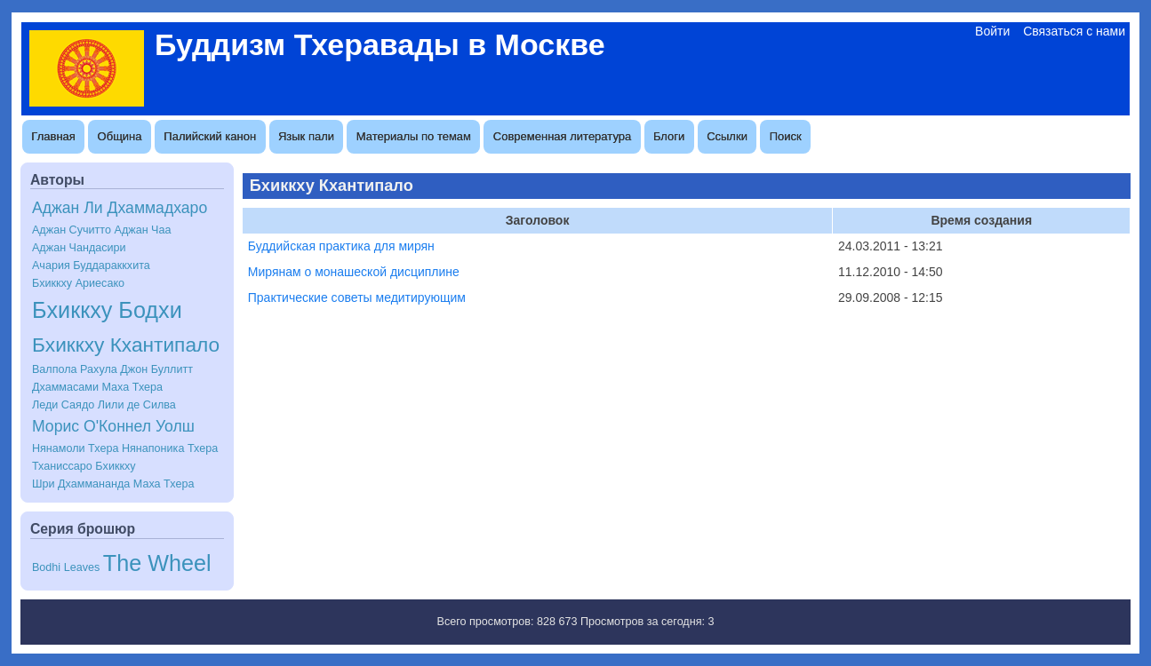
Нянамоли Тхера (75, 448)
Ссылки (727, 136)
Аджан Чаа (142, 230)
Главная (53, 136)
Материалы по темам (413, 136)
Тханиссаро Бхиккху (84, 466)
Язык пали (306, 136)
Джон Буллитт (156, 369)
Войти (992, 31)
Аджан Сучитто (71, 230)
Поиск (786, 136)
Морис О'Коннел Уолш (113, 426)
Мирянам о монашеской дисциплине (354, 272)
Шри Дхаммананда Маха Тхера (113, 484)
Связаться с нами (1074, 31)
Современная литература (562, 136)
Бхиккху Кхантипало (126, 344)
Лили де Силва (137, 405)
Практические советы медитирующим (357, 297)
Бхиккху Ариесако (78, 283)
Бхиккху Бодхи (107, 309)
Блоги (668, 136)
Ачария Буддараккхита (91, 265)
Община (120, 136)
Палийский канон (210, 136)
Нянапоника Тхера (170, 448)
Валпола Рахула (74, 369)
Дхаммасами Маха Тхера (97, 387)
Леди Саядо (63, 405)
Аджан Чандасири (79, 248)
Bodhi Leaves (66, 567)
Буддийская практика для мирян (341, 246)
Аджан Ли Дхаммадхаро (119, 208)
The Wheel (157, 563)
